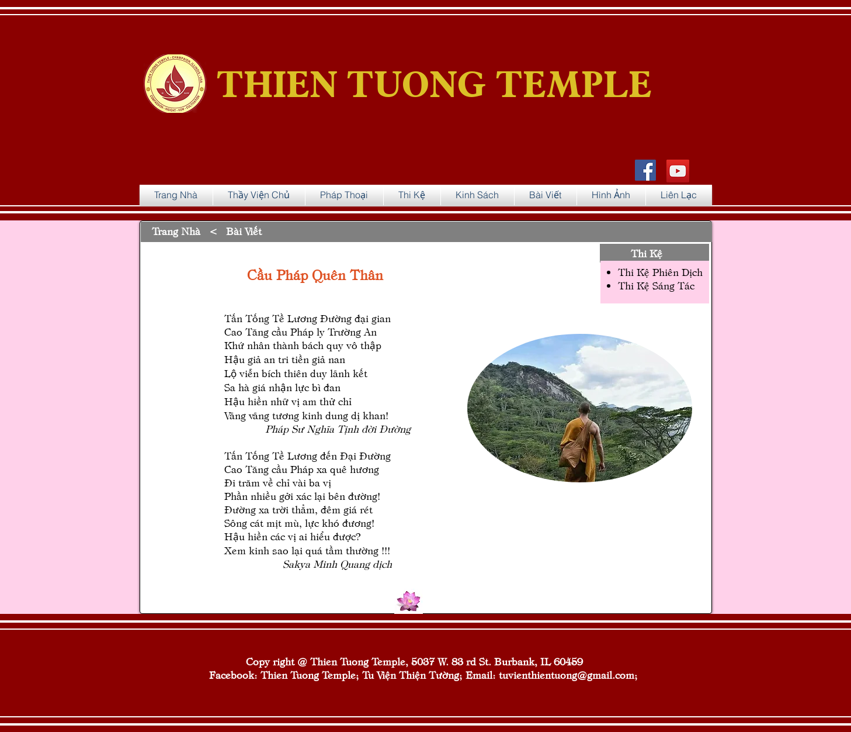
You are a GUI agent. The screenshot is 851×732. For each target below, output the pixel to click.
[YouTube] (677, 171)
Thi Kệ (646, 253)
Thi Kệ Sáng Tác (656, 285)
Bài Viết (244, 230)
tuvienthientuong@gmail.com (566, 674)
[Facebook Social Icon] (645, 170)
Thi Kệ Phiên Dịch (660, 271)
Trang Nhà (176, 230)
